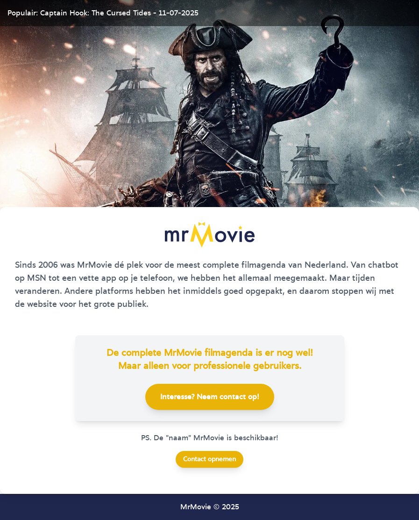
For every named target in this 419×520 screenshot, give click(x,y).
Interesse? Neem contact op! (209, 397)
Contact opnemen (209, 459)
